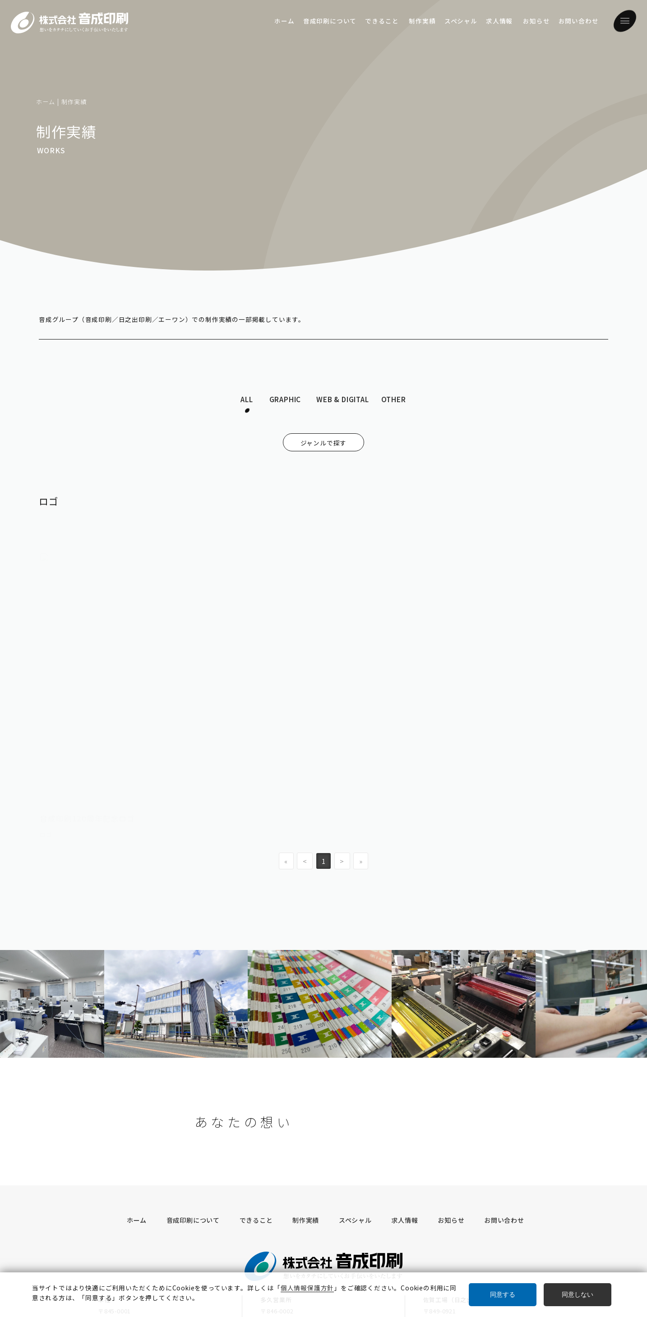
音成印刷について (329, 20)
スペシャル (460, 20)
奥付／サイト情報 (279, 1234)
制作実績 (422, 20)
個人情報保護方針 (207, 1234)
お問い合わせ (579, 20)
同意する (502, 1294)
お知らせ (536, 20)
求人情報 (499, 20)
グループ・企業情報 (133, 1234)
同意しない (577, 1294)
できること (381, 20)
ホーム (284, 20)
